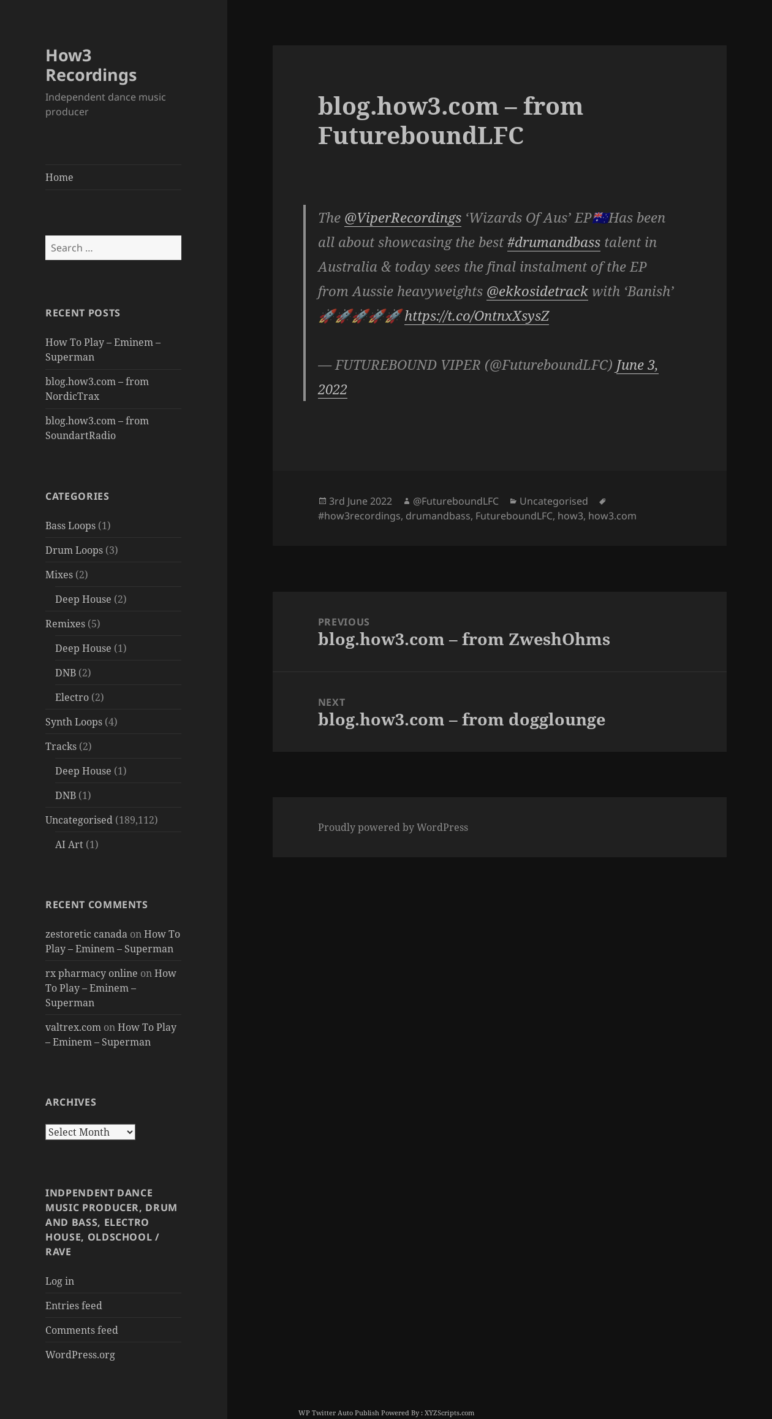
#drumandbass (553, 241)
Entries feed (73, 1305)
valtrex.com (73, 1027)
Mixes (59, 574)
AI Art (69, 844)
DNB (65, 672)
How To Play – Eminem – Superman (110, 987)
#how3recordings (359, 515)
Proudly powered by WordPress (393, 827)
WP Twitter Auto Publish (338, 1412)
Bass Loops (70, 525)
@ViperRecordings (402, 217)
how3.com (612, 515)
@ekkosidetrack (537, 290)
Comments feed (81, 1330)
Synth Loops (73, 722)
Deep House (83, 599)
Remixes (65, 623)
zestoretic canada (86, 934)
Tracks (61, 746)
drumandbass (438, 515)
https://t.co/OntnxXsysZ (476, 315)
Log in (59, 1281)
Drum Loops (74, 550)
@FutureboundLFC (456, 501)
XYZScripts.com (449, 1412)
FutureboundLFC (514, 515)
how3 (570, 515)
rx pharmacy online (91, 973)
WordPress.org (80, 1354)
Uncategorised (79, 820)
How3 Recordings (91, 65)
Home (59, 177)
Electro (72, 697)
